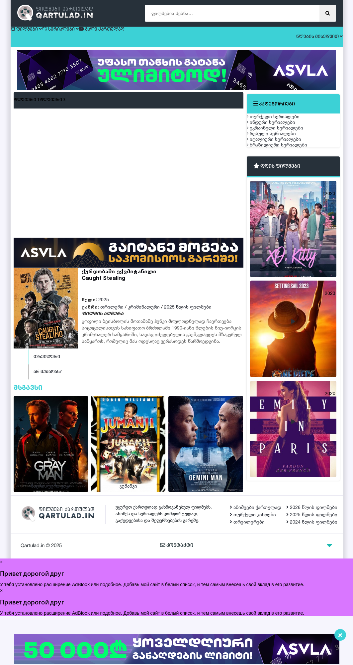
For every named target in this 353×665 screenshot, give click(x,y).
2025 (103, 305)
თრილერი (112, 313)
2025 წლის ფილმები (188, 313)
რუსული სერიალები (278, 169)
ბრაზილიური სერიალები (283, 200)
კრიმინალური (144, 313)
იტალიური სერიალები (280, 184)
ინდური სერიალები (277, 137)
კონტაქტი (176, 594)
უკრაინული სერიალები (281, 153)
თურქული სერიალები (279, 122)
